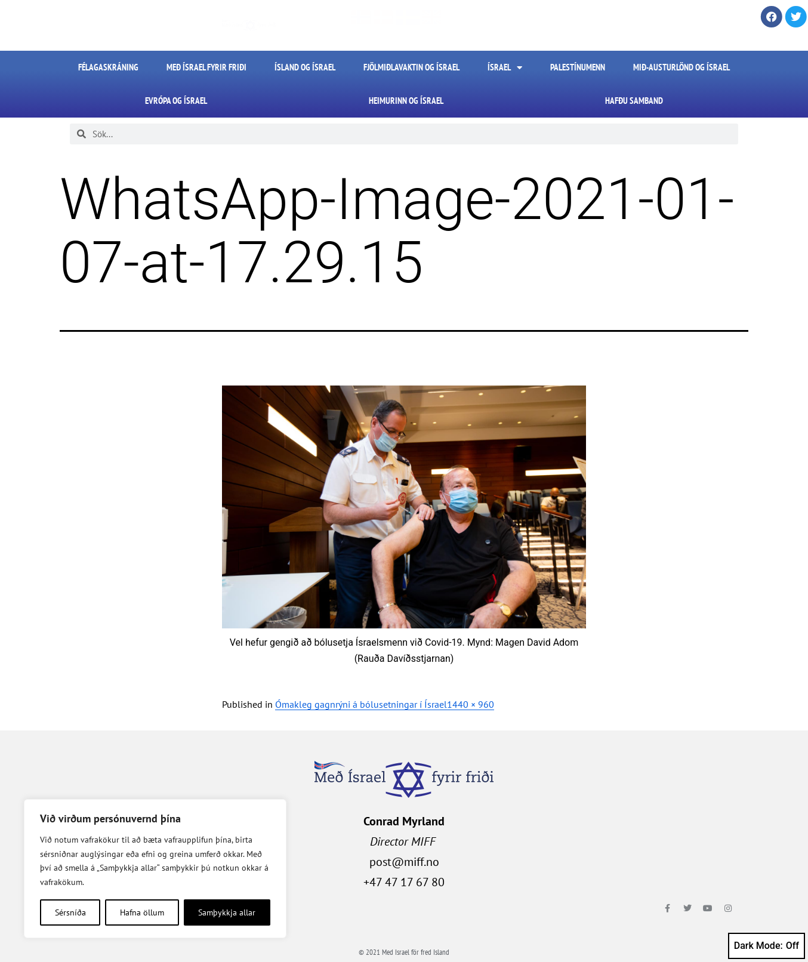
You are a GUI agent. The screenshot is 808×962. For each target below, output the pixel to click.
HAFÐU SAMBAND (634, 100)
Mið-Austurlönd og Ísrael (681, 67)
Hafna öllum (142, 912)
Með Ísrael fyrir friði (206, 67)
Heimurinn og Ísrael (406, 100)
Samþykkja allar (226, 912)
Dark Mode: (766, 946)
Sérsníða (70, 912)
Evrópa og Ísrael (176, 100)
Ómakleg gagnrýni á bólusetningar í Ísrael (361, 704)
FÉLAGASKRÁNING (108, 67)
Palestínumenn (577, 67)
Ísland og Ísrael (305, 67)
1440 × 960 (470, 704)
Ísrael (505, 67)
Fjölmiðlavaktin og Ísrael (411, 67)
